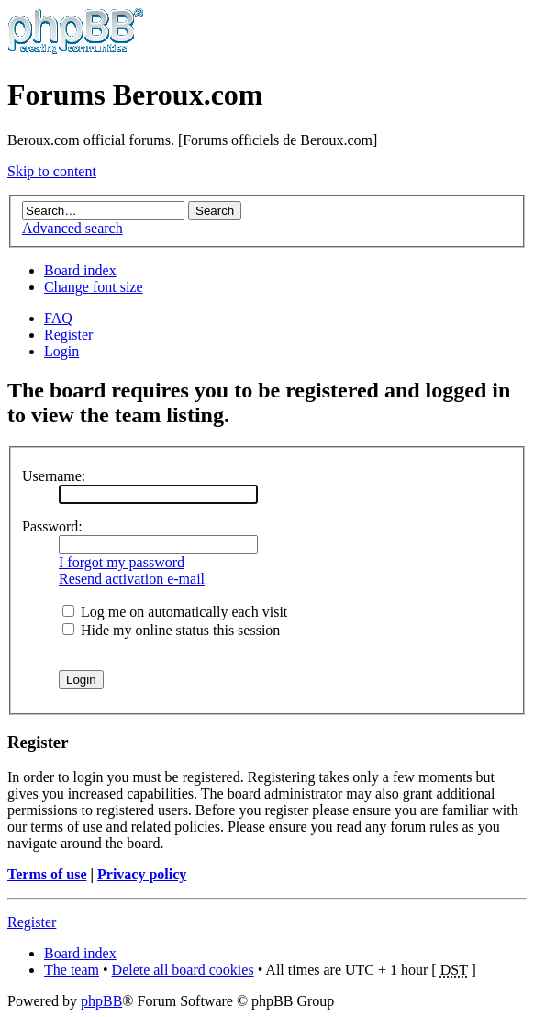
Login (61, 351)
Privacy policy (141, 874)
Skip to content (51, 171)
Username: (53, 476)
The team (71, 970)
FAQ (58, 318)
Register (68, 334)
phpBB (101, 1001)
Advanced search (72, 228)
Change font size (93, 287)
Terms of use (47, 874)
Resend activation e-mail (132, 579)
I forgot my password (121, 562)
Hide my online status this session (171, 630)
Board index (80, 270)
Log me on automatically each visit (174, 612)
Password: (52, 526)
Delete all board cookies (183, 970)
